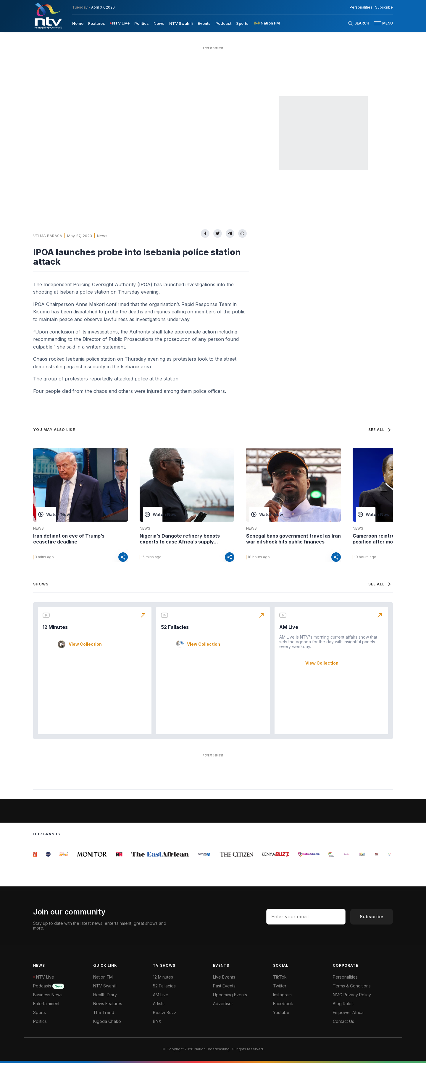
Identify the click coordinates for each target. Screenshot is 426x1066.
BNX (157, 1024)
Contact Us (343, 1024)
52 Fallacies (175, 630)
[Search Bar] (358, 23)
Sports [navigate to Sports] (242, 23)
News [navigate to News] (159, 23)
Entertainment (46, 1006)
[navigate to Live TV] (120, 23)
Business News (47, 997)
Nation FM (103, 979)
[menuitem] (77, 23)
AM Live (288, 630)
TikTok (280, 979)
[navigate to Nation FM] (266, 23)
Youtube (281, 1015)
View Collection (85, 647)
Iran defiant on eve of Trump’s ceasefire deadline (68, 539)
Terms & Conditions (352, 988)
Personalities (345, 979)
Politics (40, 1024)
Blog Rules (343, 1006)
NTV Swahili (105, 988)
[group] (36, 857)
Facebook (283, 1006)
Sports (39, 1015)
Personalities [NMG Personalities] (361, 7)
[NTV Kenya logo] (48, 16)
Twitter (279, 988)
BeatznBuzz (164, 1015)
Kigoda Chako (107, 1024)
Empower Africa (348, 1015)
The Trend (103, 1015)
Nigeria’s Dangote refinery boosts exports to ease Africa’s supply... (180, 539)
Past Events (224, 988)
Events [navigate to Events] (204, 23)
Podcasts (48, 988)
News (102, 235)
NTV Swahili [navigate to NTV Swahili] (181, 23)
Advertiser (223, 1006)
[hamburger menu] (377, 23)
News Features (107, 1006)
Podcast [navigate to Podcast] (223, 23)
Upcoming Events (230, 997)
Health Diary (105, 997)
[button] (381, 23)
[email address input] (306, 919)
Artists (158, 1006)
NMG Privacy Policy (352, 997)
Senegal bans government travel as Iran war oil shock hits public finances (293, 539)
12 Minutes (55, 630)
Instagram (282, 997)
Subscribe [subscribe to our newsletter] (384, 7)
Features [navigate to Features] (96, 23)
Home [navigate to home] (77, 23)
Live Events (224, 979)
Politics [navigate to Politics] (141, 23)
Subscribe (371, 919)
